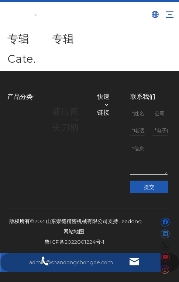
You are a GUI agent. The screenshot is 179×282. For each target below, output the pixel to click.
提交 (149, 187)
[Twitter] (165, 245)
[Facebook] (165, 222)
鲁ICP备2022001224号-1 (74, 242)
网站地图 (73, 231)
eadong (131, 221)
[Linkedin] (165, 234)
